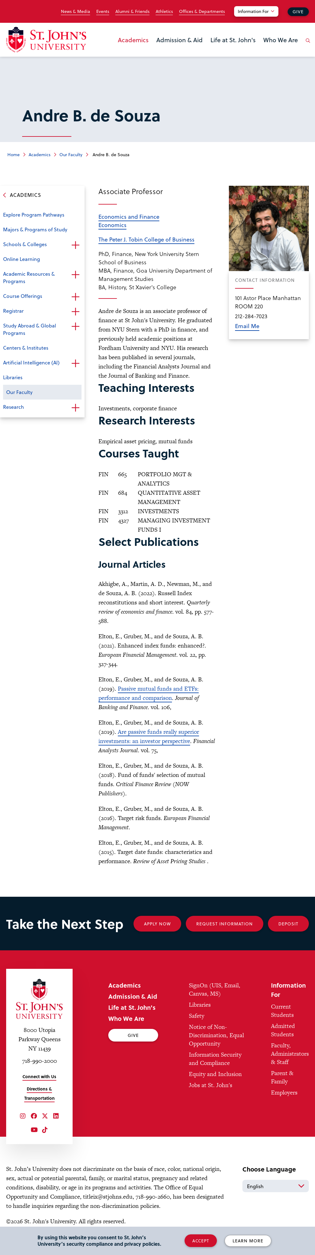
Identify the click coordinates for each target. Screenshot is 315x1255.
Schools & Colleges (25, 244)
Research (13, 406)
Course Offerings (22, 295)
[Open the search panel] (306, 45)
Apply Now (157, 923)
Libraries (12, 377)
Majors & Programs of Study (35, 229)
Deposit (288, 923)
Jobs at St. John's (210, 1085)
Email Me (247, 326)
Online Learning (21, 258)
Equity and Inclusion (215, 1074)
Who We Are (280, 39)
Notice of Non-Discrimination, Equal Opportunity (216, 1035)
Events (102, 11)
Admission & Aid (179, 39)
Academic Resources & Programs (29, 277)
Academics (133, 39)
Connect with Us (39, 1076)
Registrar (13, 310)
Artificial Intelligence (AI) (31, 362)
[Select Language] (275, 1186)
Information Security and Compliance (215, 1058)
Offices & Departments (202, 11)
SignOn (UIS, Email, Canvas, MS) (214, 989)
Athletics (164, 11)
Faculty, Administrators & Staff (290, 1053)
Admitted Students (283, 1030)
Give (298, 11)
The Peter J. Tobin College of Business (146, 239)
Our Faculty (70, 154)
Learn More (248, 1240)
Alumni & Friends (132, 11)
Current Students (282, 1010)
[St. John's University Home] (46, 39)
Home (13, 154)
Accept (200, 1240)
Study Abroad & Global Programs (29, 329)
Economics (112, 225)
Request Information (224, 923)
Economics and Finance (128, 216)
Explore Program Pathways (33, 214)
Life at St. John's (233, 39)
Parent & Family (282, 1077)
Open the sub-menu (75, 245)
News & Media (75, 11)
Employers (284, 1092)
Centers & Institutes (25, 347)
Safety (196, 1016)
